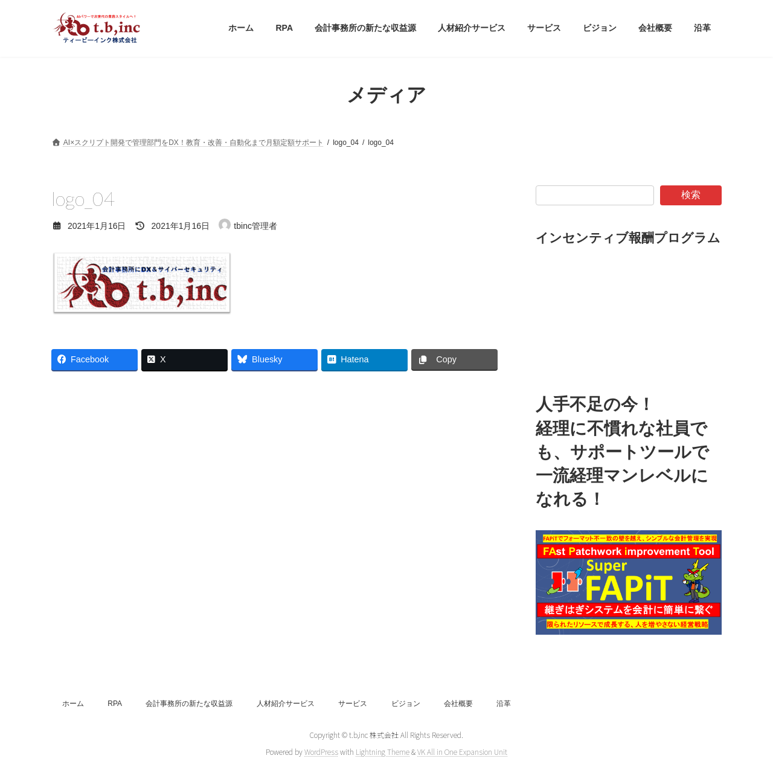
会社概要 (458, 703)
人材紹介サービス (286, 703)
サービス (352, 703)
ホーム (73, 703)
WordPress (321, 751)
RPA (114, 703)
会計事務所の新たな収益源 (189, 703)
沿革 (503, 703)
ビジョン (405, 703)
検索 (691, 195)
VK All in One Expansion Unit (462, 751)
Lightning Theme (382, 751)
